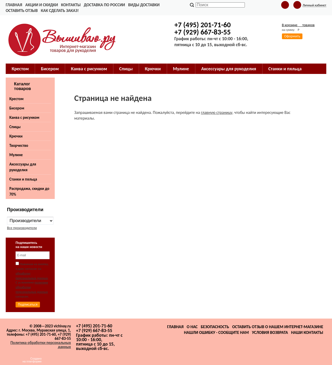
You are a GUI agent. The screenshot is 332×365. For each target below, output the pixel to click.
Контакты (71, 4)
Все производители (22, 228)
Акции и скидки (41, 4)
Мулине (181, 69)
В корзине (298, 25)
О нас (192, 326)
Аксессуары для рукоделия (228, 69)
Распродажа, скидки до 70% (29, 191)
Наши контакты (307, 332)
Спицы (126, 69)
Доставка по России (104, 4)
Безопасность (215, 326)
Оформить (292, 36)
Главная (14, 4)
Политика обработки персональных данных (40, 344)
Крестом (20, 69)
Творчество (18, 145)
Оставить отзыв (22, 10)
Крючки (153, 69)
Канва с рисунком (89, 69)
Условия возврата (270, 332)
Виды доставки (144, 4)
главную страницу (216, 112)
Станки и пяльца (285, 69)
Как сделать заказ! (60, 10)
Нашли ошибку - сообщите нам (216, 332)
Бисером (50, 69)
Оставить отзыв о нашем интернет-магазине (277, 326)
